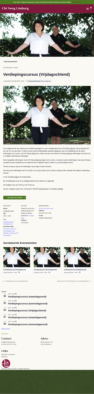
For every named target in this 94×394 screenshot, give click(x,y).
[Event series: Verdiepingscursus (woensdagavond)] (49, 272)
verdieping (13, 233)
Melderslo (6, 233)
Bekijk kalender (5, 329)
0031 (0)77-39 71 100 (10, 344)
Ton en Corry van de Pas (46, 208)
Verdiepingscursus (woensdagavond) (45, 269)
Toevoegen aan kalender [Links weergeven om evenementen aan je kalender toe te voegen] (14, 197)
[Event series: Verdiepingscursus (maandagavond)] (19, 272)
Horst (13, 231)
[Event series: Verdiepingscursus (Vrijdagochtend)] (79, 272)
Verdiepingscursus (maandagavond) (14, 269)
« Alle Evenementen (10, 61)
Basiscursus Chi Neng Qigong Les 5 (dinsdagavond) (71, 281)
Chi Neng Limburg (15, 8)
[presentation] (16, 257)
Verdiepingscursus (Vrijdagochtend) (75, 269)
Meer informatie (76, 2)
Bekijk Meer (4, 334)
